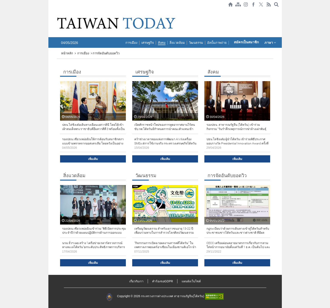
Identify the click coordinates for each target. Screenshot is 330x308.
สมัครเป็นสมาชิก (246, 42)
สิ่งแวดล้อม (177, 42)
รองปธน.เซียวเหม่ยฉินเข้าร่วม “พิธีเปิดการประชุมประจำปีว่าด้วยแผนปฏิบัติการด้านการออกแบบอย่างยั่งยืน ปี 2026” (94, 233)
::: (49, 11)
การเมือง (131, 42)
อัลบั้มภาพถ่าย (217, 42)
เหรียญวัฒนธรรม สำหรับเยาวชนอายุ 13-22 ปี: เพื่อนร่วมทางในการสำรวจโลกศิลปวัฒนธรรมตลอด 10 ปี (164, 233)
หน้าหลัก (67, 53)
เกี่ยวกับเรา (136, 281)
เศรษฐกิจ (147, 42)
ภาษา (270, 42)
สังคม (162, 42)
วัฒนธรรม (196, 42)
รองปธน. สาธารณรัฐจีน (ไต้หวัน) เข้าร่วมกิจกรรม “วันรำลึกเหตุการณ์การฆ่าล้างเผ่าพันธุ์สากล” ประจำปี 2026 (236, 129)
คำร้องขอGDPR (162, 281)
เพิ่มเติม (93, 159)
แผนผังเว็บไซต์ (191, 281)
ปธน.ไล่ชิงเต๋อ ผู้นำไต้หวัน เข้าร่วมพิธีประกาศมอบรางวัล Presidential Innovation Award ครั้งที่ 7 (237, 143)
